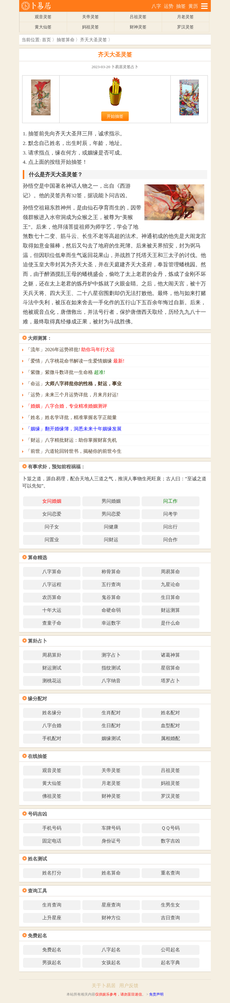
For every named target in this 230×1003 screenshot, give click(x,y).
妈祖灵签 (90, 27)
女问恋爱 (51, 513)
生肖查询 (51, 904)
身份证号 (111, 840)
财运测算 (170, 610)
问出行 (170, 526)
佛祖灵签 (51, 796)
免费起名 (51, 949)
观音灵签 (43, 17)
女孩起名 (111, 962)
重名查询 (170, 872)
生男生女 (170, 904)
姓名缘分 (51, 712)
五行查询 (111, 584)
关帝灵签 (90, 17)
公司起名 (170, 949)
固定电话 (51, 840)
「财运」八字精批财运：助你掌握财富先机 (71, 440)
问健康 (111, 526)
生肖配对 (111, 712)
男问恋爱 (111, 513)
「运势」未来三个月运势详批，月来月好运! (72, 394)
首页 (46, 39)
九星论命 (170, 584)
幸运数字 (111, 623)
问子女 (52, 526)
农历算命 (51, 597)
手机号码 (51, 828)
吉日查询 (170, 917)
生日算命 (170, 597)
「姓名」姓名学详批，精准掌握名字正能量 (71, 417)
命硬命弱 (111, 610)
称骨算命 (111, 571)
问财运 (111, 539)
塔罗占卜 (170, 680)
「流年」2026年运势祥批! (70, 349)
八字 (156, 6)
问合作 (170, 539)
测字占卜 (111, 655)
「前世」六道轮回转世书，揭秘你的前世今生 (74, 451)
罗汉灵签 (185, 27)
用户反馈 (128, 985)
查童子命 (51, 623)
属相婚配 (170, 738)
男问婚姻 (111, 501)
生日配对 (111, 725)
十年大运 (51, 610)
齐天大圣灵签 (93, 39)
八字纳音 (111, 680)
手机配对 (51, 738)
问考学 (170, 513)
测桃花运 (51, 680)
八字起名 (111, 949)
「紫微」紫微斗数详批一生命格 (65, 372)
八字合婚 (51, 725)
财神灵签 (138, 27)
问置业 (52, 539)
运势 (168, 6)
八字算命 (51, 571)
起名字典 (170, 962)
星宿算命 (170, 667)
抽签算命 (66, 39)
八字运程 (51, 584)
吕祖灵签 (138, 17)
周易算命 (170, 571)
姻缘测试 (111, 738)
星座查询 (111, 904)
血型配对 (170, 725)
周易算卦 (51, 655)
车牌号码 (111, 828)
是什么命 (170, 623)
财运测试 (51, 667)
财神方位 (111, 917)
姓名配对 (170, 712)
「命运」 (74, 383)
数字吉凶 (170, 840)
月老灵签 (185, 17)
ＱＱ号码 (170, 828)
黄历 (193, 6)
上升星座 (51, 917)
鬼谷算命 (111, 597)
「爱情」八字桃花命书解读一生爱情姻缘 (75, 360)
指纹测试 (111, 667)
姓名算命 (111, 872)
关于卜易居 (104, 985)
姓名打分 (51, 872)
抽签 (181, 6)
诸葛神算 (170, 655)
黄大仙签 (43, 27)
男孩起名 (51, 962)
